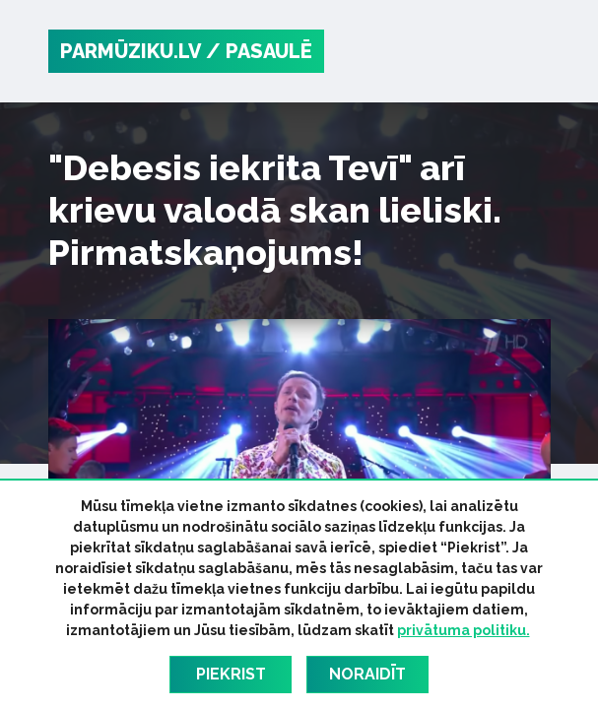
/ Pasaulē (259, 51)
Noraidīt (367, 674)
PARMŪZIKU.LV (130, 51)
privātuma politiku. (463, 630)
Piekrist (231, 674)
